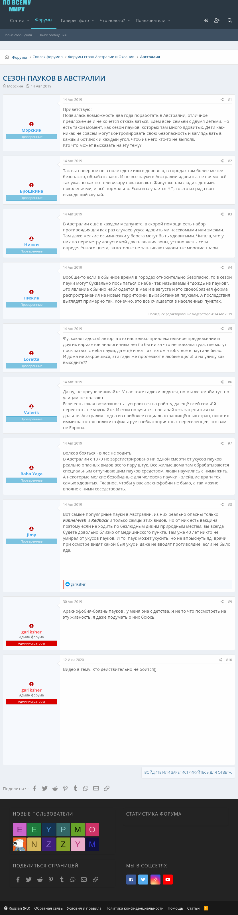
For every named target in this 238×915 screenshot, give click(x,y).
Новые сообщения (17, 35)
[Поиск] (229, 20)
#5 (230, 328)
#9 (230, 601)
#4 (230, 267)
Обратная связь (48, 908)
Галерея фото (75, 20)
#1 (230, 99)
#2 (230, 160)
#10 (229, 659)
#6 (230, 382)
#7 (230, 443)
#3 (230, 214)
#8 (230, 504)
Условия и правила (84, 908)
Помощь (175, 908)
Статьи (17, 20)
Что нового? (112, 20)
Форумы (43, 20)
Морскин (15, 86)
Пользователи (150, 20)
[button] (28, 20)
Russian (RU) (17, 908)
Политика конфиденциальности (134, 908)
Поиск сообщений (52, 35)
